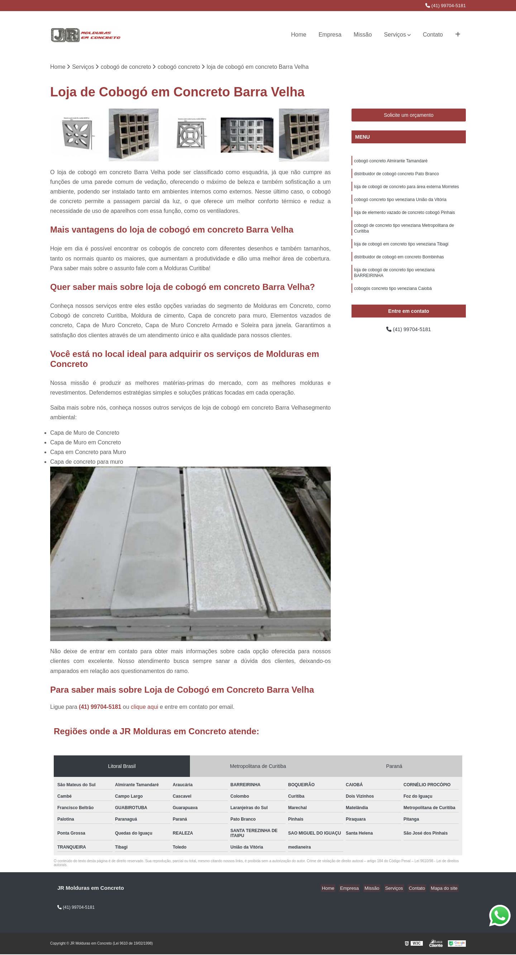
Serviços (395, 35)
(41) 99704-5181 (445, 5)
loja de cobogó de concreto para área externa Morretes (406, 189)
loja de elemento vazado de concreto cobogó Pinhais (404, 216)
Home (298, 35)
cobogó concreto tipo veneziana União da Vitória (400, 202)
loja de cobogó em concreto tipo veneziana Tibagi (401, 250)
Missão (363, 35)
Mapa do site (445, 889)
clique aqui (144, 708)
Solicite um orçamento (409, 116)
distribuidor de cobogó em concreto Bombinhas (399, 263)
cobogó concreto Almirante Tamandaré (390, 161)
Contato (433, 35)
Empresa (330, 35)
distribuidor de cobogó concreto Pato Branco (396, 175)
